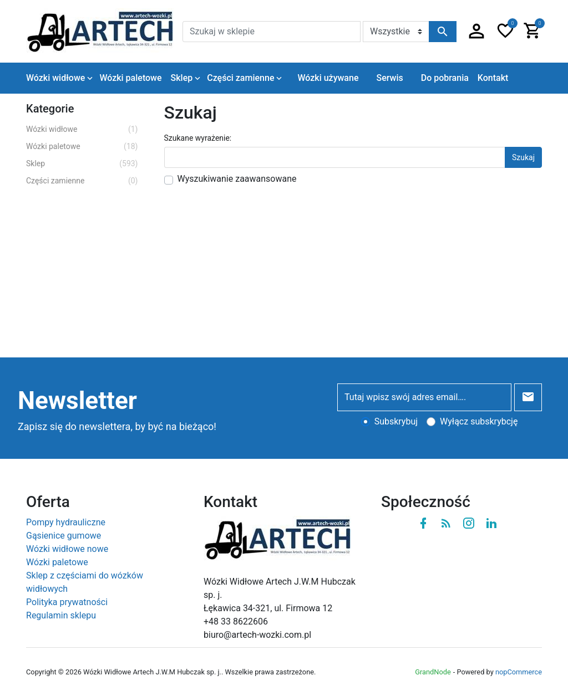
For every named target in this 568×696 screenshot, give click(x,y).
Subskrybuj (396, 421)
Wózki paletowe (82, 146)
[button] (476, 31)
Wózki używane (327, 78)
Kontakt (493, 78)
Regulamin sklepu (61, 615)
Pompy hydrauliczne (65, 522)
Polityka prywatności (67, 602)
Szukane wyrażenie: (198, 138)
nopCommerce (518, 672)
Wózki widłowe (82, 129)
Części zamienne (82, 181)
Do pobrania (445, 78)
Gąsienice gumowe (63, 535)
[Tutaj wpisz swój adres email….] (424, 397)
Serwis (389, 78)
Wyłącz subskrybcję (479, 421)
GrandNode (432, 672)
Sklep (82, 164)
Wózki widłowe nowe (67, 549)
